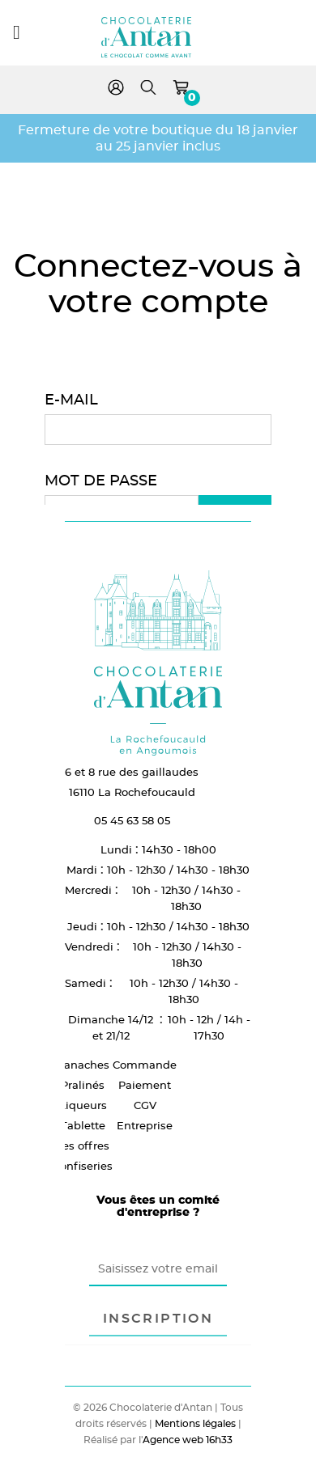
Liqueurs (83, 1105)
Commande (145, 1064)
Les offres (82, 1145)
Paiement (144, 1084)
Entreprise (145, 1125)
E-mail (71, 399)
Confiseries (83, 1165)
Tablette (83, 1125)
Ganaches (82, 1064)
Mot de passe (101, 480)
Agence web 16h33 (188, 1439)
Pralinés (83, 1084)
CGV (145, 1105)
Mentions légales (195, 1423)
